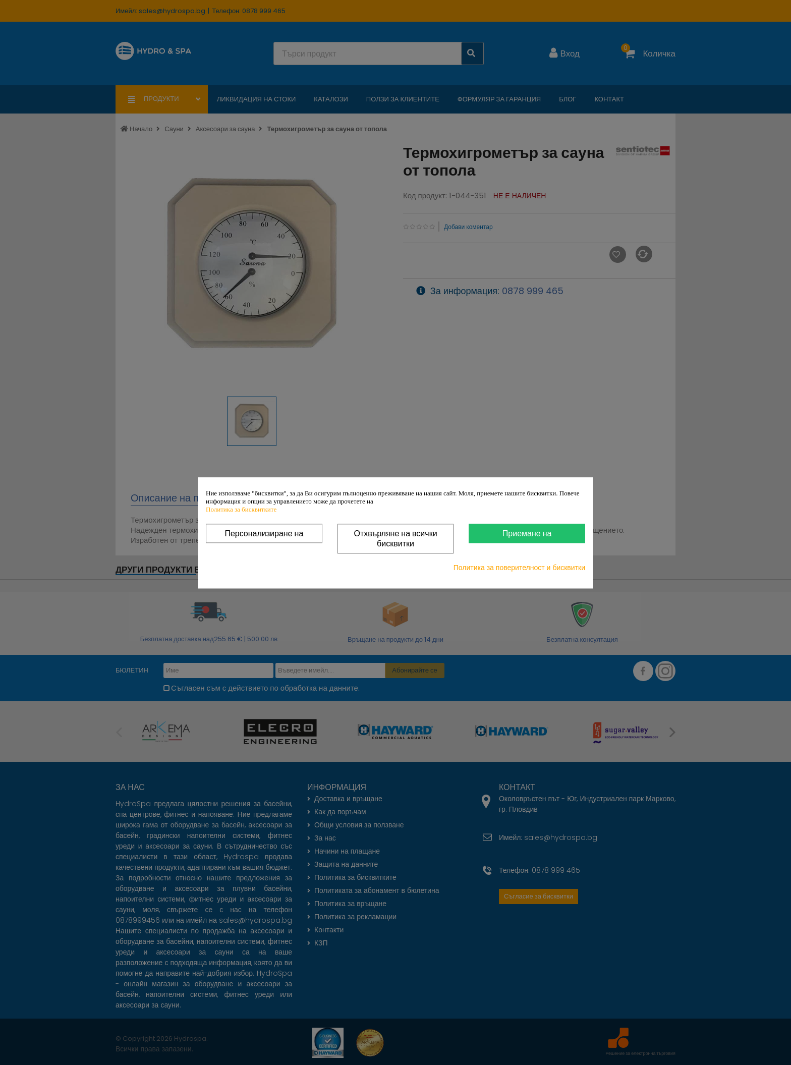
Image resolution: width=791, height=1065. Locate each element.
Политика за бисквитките (241, 509)
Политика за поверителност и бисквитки (519, 568)
